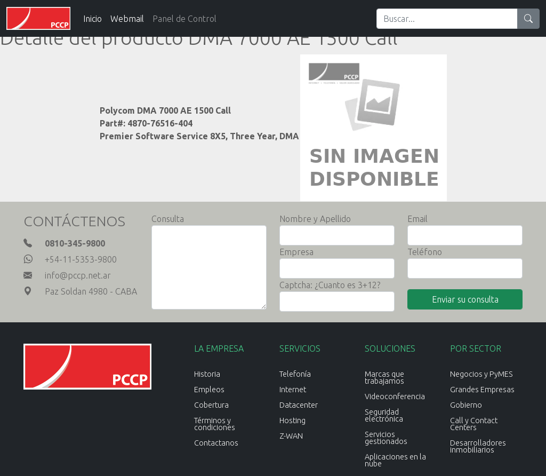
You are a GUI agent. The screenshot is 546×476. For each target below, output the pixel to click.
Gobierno (466, 405)
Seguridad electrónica (384, 415)
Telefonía (295, 374)
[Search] (447, 19)
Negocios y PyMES (481, 374)
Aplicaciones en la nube (395, 460)
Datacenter (298, 405)
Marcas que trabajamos (384, 377)
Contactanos (216, 443)
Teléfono (424, 252)
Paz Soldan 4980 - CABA (91, 291)
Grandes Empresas (482, 389)
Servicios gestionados (386, 438)
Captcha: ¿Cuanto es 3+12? (329, 285)
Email (417, 219)
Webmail (127, 18)
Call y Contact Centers (473, 424)
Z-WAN (291, 436)
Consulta (167, 219)
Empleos (209, 389)
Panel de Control (184, 18)
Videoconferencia (395, 396)
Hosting (292, 420)
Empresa (296, 252)
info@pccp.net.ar (78, 275)
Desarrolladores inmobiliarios (478, 446)
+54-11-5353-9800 (81, 259)
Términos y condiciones (214, 424)
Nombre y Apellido (315, 219)
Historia (207, 374)
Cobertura (211, 405)
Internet (292, 389)
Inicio (92, 18)
